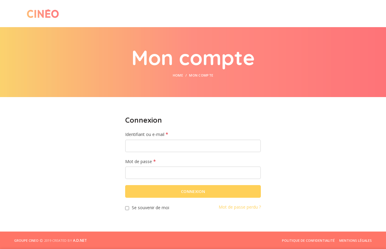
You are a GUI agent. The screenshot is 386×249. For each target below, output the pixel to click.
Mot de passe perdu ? (240, 207)
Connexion (193, 191)
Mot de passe (140, 161)
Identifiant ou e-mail (146, 134)
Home (178, 75)
